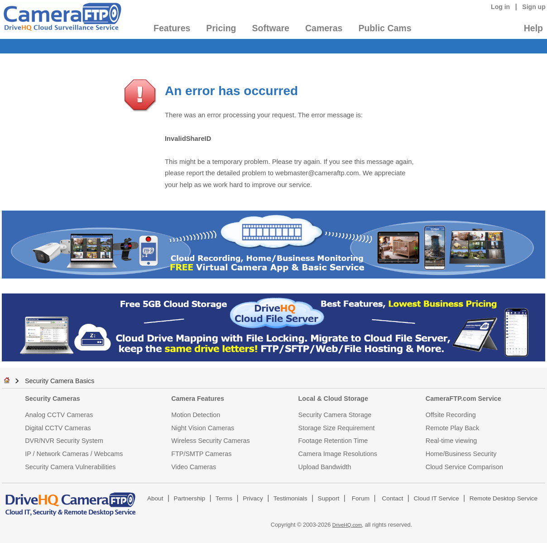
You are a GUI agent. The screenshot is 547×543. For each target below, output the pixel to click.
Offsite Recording (451, 414)
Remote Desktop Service (503, 498)
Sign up (534, 6)
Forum (360, 498)
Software (270, 28)
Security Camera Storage (335, 414)
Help (533, 28)
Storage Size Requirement (336, 428)
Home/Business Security (461, 453)
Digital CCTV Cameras (58, 428)
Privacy (253, 498)
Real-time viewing (451, 440)
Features (172, 28)
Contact (392, 498)
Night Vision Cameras (202, 428)
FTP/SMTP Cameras (201, 453)
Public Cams (384, 28)
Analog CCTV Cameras (59, 414)
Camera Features (197, 398)
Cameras (323, 28)
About (155, 498)
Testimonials (290, 498)
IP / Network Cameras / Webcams (74, 453)
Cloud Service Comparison (464, 467)
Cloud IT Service (436, 498)
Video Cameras (193, 467)
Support (329, 498)
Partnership (190, 498)
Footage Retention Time (333, 440)
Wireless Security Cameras (210, 440)
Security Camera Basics (60, 380)
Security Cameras (52, 398)
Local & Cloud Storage (333, 398)
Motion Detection (195, 414)
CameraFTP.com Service (463, 398)
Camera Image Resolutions (337, 453)
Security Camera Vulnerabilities (70, 467)
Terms (224, 498)
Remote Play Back (452, 428)
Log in (500, 6)
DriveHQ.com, (347, 525)
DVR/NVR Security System (64, 440)
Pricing (221, 28)
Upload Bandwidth (324, 467)
